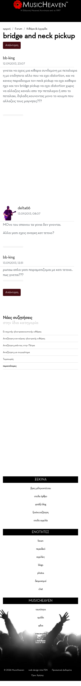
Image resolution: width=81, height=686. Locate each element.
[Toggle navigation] (40, 18)
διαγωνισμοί (40, 581)
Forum (18, 28)
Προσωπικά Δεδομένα (62, 670)
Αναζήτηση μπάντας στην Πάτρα (19, 345)
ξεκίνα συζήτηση (40, 512)
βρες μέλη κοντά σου (40, 488)
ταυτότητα (41, 609)
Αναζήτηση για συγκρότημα (16, 352)
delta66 (24, 208)
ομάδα (40, 617)
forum (40, 541)
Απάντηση (11, 45)
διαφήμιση (40, 641)
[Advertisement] (39, 158)
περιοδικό (40, 549)
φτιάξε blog (40, 504)
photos (40, 573)
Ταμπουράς (8, 359)
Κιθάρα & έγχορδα (37, 28)
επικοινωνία (40, 633)
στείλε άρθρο (40, 496)
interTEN (43, 670)
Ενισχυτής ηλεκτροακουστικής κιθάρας (22, 332)
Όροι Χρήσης (37, 675)
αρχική (7, 28)
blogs (40, 565)
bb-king (9, 58)
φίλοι (40, 625)
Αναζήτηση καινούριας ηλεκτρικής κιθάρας (24, 339)
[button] (75, 58)
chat (40, 589)
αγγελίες (40, 557)
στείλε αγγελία (41, 520)
